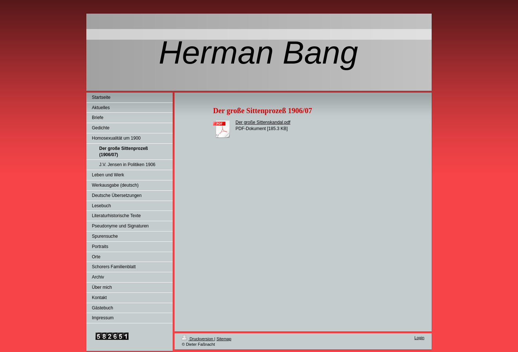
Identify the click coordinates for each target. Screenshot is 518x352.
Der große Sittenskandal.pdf (262, 122)
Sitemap (223, 339)
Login (419, 337)
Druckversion (198, 339)
